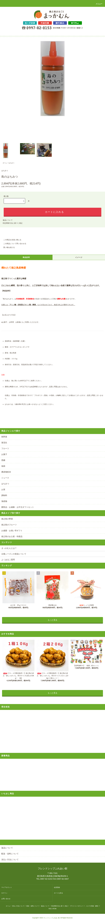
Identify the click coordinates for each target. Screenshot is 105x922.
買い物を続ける (7, 247)
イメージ (78, 257)
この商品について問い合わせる (13, 244)
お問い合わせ (5, 898)
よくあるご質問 (8, 560)
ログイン (4, 893)
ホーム (5, 163)
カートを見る (58, 893)
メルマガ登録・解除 (92, 906)
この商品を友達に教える (10, 240)
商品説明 (26, 257)
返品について (8, 220)
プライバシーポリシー (77, 906)
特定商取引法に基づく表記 (12, 223)
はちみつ (11, 163)
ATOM (54, 908)
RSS (50, 908)
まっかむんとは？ (9, 548)
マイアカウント (6, 887)
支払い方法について (18, 906)
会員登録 (57, 887)
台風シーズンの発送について (13, 554)
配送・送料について (33, 906)
